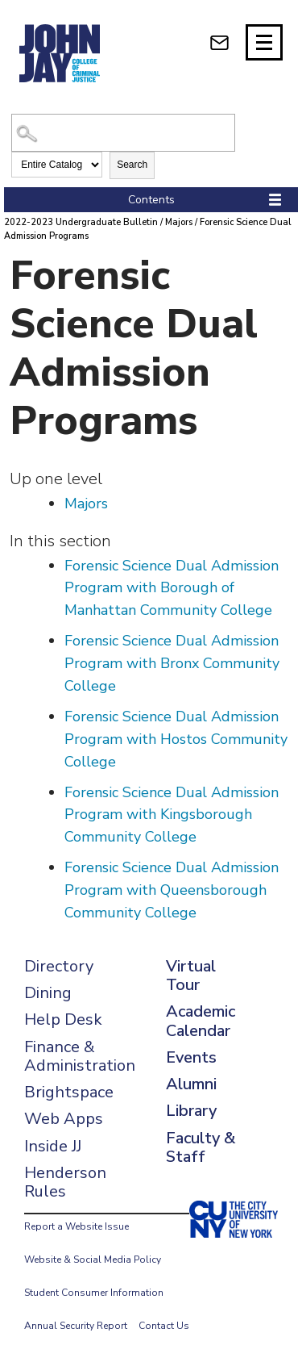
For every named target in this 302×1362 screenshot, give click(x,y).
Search (132, 164)
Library (191, 1111)
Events (191, 1057)
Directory (58, 966)
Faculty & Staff (200, 1147)
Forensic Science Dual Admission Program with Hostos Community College (176, 739)
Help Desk (63, 1019)
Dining (48, 993)
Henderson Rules (65, 1182)
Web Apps (63, 1119)
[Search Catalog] (122, 133)
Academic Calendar (200, 1021)
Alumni (191, 1084)
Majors (178, 222)
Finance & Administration (79, 1056)
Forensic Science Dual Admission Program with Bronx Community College (171, 663)
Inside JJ (52, 1146)
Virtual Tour (191, 975)
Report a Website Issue (76, 1226)
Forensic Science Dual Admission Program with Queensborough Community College (171, 890)
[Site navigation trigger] (264, 42)
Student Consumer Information (93, 1292)
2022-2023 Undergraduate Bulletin (81, 222)
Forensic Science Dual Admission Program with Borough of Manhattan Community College (171, 588)
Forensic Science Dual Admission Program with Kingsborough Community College (171, 815)
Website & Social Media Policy (92, 1259)
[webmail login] (219, 42)
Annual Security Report (75, 1325)
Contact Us (164, 1325)
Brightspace (69, 1092)
